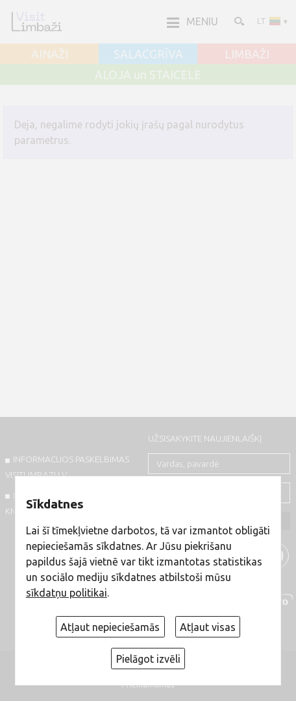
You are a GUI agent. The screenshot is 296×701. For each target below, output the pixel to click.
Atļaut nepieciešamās (110, 627)
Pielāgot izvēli (148, 659)
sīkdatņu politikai (66, 593)
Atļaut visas (208, 627)
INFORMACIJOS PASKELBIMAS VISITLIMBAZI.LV (67, 467)
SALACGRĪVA (148, 54)
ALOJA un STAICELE (148, 75)
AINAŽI (49, 54)
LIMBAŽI (247, 54)
